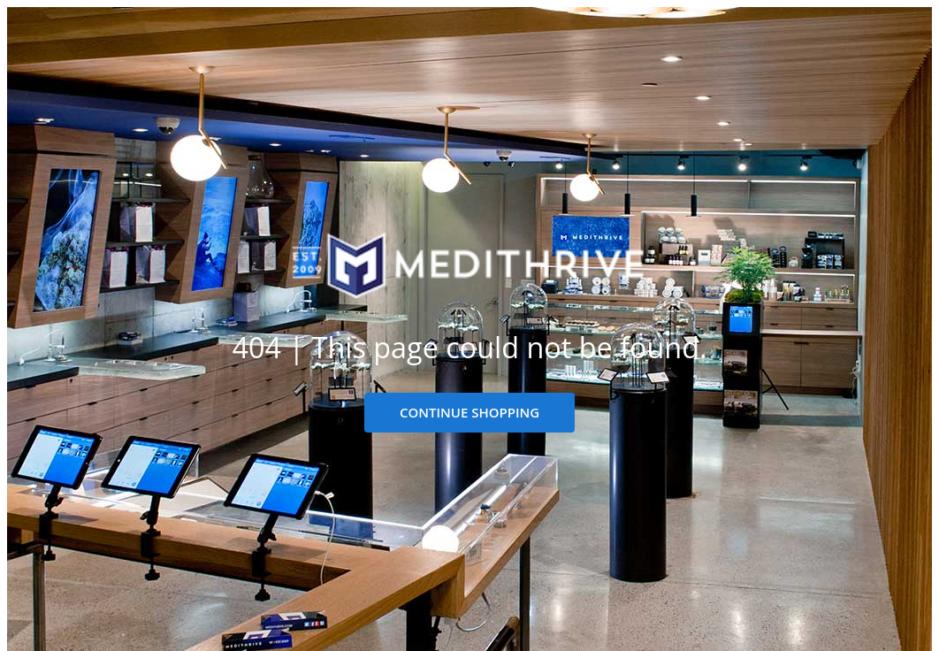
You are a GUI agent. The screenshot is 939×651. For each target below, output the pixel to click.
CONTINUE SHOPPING (469, 412)
